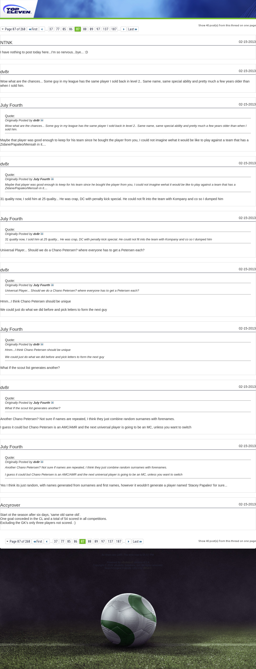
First (32, 29)
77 (57, 29)
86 (71, 29)
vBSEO (147, 568)
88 (85, 29)
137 (105, 29)
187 (113, 29)
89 (91, 29)
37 (51, 29)
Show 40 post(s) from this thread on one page (227, 25)
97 (98, 29)
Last (132, 29)
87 (77, 29)
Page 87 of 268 (15, 29)
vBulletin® (127, 562)
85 (64, 29)
